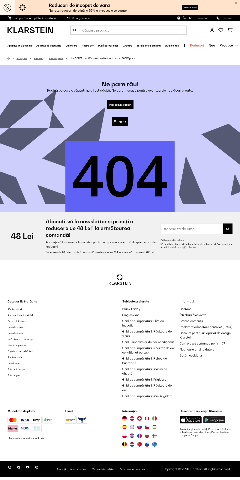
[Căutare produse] (128, 30)
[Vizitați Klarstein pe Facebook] (23, 472)
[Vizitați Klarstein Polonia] (124, 438)
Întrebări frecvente (195, 18)
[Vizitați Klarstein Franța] (147, 421)
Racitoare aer (17, 360)
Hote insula (15, 366)
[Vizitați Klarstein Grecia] (154, 447)
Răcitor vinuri (17, 312)
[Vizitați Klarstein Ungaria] (154, 430)
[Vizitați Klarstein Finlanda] (154, 438)
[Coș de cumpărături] (229, 30)
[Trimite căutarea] (74, 30)
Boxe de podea (65, 58)
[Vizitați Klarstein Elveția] (139, 421)
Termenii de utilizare (190, 438)
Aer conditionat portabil (24, 318)
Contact (227, 18)
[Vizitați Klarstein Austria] (132, 421)
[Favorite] (220, 30)
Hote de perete (18, 336)
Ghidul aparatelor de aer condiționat (148, 345)
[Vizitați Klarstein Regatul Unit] (132, 430)
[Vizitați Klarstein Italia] (154, 421)
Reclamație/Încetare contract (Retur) (206, 330)
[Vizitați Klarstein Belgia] (124, 447)
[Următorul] (237, 45)
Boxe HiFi (43, 58)
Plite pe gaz (16, 378)
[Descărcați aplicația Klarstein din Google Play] (214, 423)
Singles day (130, 318)
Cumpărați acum (184, 7)
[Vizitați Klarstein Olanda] (132, 447)
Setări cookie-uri (191, 358)
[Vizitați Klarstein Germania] (124, 421)
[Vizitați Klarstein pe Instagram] (11, 472)
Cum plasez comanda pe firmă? (202, 346)
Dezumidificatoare (21, 324)
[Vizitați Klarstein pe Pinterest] (47, 472)
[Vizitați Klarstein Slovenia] (147, 447)
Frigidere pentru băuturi (25, 354)
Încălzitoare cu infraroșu (25, 342)
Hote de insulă (18, 330)
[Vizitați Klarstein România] (139, 438)
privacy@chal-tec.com (189, 250)
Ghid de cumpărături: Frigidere (144, 382)
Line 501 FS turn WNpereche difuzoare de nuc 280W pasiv (113, 58)
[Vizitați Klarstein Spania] (124, 430)
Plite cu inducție (19, 372)
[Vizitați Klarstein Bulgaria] (147, 438)
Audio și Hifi (24, 58)
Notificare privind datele (197, 352)
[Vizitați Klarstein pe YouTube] (35, 472)
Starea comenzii (191, 324)
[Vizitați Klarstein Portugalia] (139, 447)
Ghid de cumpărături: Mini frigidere (147, 399)
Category (120, 123)
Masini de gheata (20, 348)
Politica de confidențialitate (174, 243)
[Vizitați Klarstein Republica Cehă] (147, 430)
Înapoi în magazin (120, 105)
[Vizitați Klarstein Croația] (132, 438)
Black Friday (131, 312)
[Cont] (212, 30)
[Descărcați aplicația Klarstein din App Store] (191, 423)
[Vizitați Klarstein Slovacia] (139, 430)
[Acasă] (12, 58)
